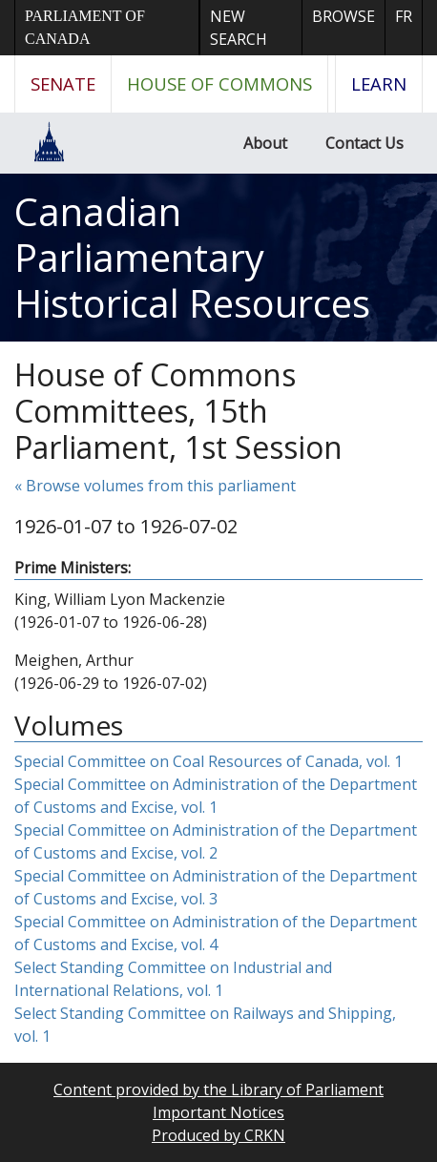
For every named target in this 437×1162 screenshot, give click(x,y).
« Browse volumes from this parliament (155, 485)
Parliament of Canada (85, 27)
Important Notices (218, 1112)
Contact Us (364, 143)
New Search (238, 28)
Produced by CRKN (218, 1135)
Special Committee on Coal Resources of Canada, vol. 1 (208, 761)
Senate (63, 83)
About (265, 143)
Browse (343, 16)
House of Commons (219, 83)
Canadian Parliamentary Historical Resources (192, 257)
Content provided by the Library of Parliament (218, 1089)
